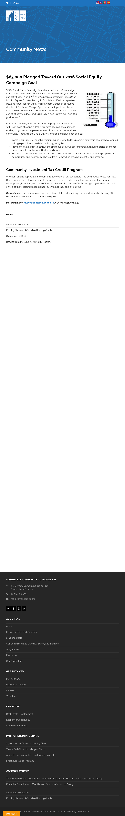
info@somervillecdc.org (23, 598)
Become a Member (16, 684)
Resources (11, 655)
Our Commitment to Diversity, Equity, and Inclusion (32, 643)
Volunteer (11, 696)
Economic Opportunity (18, 719)
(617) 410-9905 (18, 594)
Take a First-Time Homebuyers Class (25, 749)
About (9, 626)
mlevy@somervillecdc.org (39, 202)
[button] (117, 16)
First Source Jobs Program (20, 761)
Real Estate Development (19, 714)
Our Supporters (14, 661)
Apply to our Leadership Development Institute (30, 755)
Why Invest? (12, 649)
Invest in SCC (13, 678)
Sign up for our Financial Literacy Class (26, 743)
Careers (10, 690)
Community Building (16, 725)
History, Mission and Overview (21, 632)
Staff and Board (14, 638)
